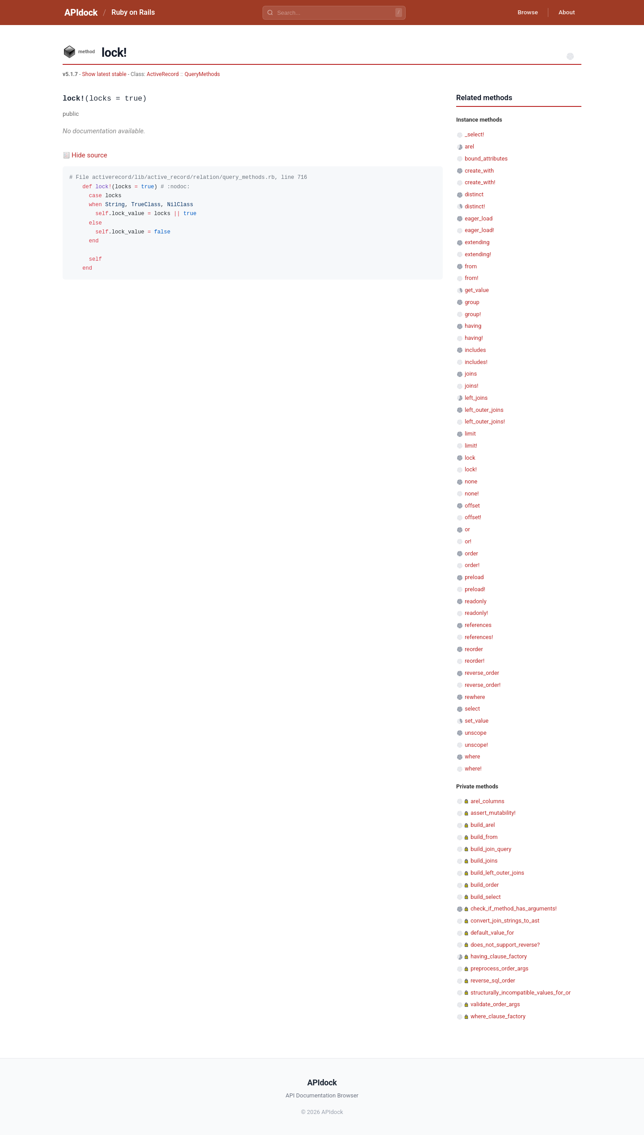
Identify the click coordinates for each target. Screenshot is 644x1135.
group (472, 302)
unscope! (476, 744)
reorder (474, 649)
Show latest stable (104, 74)
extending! (478, 254)
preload (474, 577)
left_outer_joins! (485, 421)
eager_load (478, 218)
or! (468, 541)
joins (471, 373)
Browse (525, 12)
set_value (476, 720)
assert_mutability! (493, 812)
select (472, 708)
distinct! (475, 206)
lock (470, 457)
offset (472, 505)
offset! (473, 517)
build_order (484, 884)
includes (475, 350)
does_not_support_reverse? (505, 944)
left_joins (476, 397)
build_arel (482, 825)
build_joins (483, 860)
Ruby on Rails (133, 12)
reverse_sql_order (492, 980)
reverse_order (482, 672)
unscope (476, 732)
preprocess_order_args (499, 968)
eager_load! (479, 230)
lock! (471, 469)
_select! (474, 134)
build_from (483, 837)
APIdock (80, 12)
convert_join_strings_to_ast (504, 920)
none (471, 481)
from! (471, 278)
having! (474, 338)
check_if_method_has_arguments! (513, 908)
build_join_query (490, 849)
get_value (477, 290)
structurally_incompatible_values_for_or (520, 992)
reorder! (474, 660)
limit (470, 433)
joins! (471, 385)
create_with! (480, 182)
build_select (485, 897)
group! (473, 314)
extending (477, 242)
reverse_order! (482, 685)
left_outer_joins (484, 410)
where (472, 756)
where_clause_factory (497, 1016)
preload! (475, 589)
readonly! (476, 613)
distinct (474, 194)
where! (473, 768)
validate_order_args (495, 1004)
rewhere (475, 697)
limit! (471, 445)
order (471, 553)
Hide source (89, 155)
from (471, 266)
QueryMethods (202, 74)
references (478, 625)
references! (479, 637)
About (565, 12)
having (473, 325)
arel (469, 146)
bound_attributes (486, 158)
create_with (479, 170)
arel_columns (487, 801)
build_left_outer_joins (497, 872)
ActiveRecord (163, 74)
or (467, 529)
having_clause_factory (498, 956)
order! (472, 565)
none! (472, 493)
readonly (476, 601)
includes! (476, 362)
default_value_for (492, 932)
